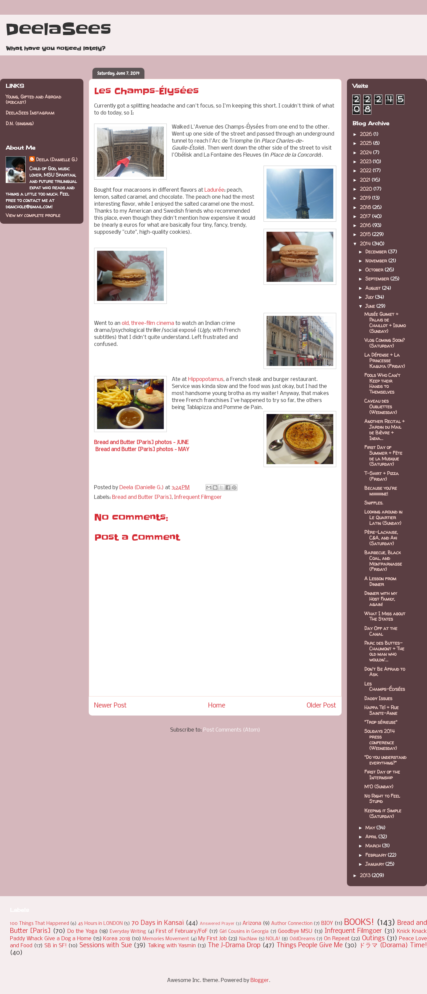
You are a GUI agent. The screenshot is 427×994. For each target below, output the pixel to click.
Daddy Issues (378, 698)
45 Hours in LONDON (100, 923)
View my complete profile (33, 215)
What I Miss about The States (384, 616)
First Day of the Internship (382, 775)
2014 (366, 243)
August (373, 288)
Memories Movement (165, 939)
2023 (366, 161)
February (376, 855)
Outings (373, 938)
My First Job (212, 939)
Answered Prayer (217, 924)
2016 (366, 225)
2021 (366, 180)
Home (216, 706)
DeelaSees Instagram (30, 113)
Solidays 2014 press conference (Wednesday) (380, 739)
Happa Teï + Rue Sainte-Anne (381, 710)
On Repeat (337, 939)
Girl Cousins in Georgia (244, 931)
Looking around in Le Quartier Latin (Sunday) (383, 517)
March (373, 845)
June (370, 306)
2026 (366, 134)
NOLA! (273, 939)
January (375, 864)
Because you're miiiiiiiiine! (380, 491)
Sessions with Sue (105, 945)
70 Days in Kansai (157, 923)
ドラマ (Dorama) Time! (393, 945)
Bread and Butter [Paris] (142, 497)
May (370, 827)
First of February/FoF (181, 931)
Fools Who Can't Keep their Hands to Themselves (382, 383)
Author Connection (292, 923)
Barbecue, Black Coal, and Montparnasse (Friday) (383, 560)
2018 (366, 207)
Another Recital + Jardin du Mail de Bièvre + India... (384, 429)
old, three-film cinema (148, 323)
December (376, 251)
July (370, 297)
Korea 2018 (116, 939)
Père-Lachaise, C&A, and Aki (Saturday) (381, 538)
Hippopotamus (206, 379)
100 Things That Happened (39, 923)
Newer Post (110, 706)
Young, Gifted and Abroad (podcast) (33, 99)
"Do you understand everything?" (385, 760)
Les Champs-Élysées (384, 686)
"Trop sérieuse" (380, 722)
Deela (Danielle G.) (56, 159)
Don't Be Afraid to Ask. (384, 672)
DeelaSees (58, 29)
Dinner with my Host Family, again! (380, 599)
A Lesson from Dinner (380, 581)
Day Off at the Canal (380, 631)
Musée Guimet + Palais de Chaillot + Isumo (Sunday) (385, 322)
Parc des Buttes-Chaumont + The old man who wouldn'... (384, 651)
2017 (366, 216)
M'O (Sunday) (378, 786)
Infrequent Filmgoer (198, 497)
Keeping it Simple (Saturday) (382, 813)
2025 (366, 143)
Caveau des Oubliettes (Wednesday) (380, 406)
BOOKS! (359, 922)
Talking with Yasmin (172, 946)
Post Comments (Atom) (231, 730)
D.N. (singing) (20, 123)
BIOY (327, 923)
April (371, 836)
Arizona (252, 923)
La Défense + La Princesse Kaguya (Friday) (384, 360)
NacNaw (248, 939)
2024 (366, 152)
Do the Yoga (82, 931)
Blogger (260, 980)
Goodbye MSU (295, 931)
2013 (366, 875)
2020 (366, 189)
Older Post (321, 706)
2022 (366, 170)
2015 (366, 234)
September (377, 278)
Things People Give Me (310, 945)
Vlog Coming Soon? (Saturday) (384, 343)
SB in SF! (55, 946)
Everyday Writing (128, 931)
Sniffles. (373, 503)
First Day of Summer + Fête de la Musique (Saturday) (383, 455)
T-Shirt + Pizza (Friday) (381, 476)
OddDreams (302, 939)
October (375, 269)
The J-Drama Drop (234, 945)
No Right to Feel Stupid (382, 799)
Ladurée (214, 190)
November (376, 260)
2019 (366, 198)
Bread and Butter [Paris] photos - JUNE (141, 442)
